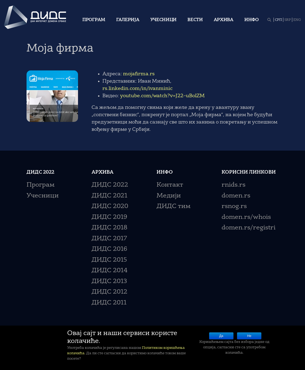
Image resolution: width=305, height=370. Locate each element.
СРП (278, 20)
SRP (287, 20)
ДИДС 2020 (110, 206)
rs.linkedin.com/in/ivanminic (137, 88)
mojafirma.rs (139, 74)
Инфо (251, 20)
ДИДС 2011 (109, 303)
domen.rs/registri (248, 228)
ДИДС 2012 (109, 292)
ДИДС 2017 (109, 239)
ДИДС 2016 (109, 249)
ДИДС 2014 (110, 271)
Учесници (163, 20)
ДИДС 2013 (109, 281)
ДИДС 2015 (109, 260)
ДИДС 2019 (109, 217)
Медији (169, 196)
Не (249, 336)
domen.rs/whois (246, 217)
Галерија (127, 20)
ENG (297, 20)
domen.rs (236, 196)
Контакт (170, 185)
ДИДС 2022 (110, 185)
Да (221, 336)
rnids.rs (233, 185)
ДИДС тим (173, 206)
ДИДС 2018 (109, 228)
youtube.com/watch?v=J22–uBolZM (162, 95)
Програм (93, 20)
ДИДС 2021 (109, 196)
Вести (195, 20)
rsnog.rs (234, 206)
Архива (223, 20)
